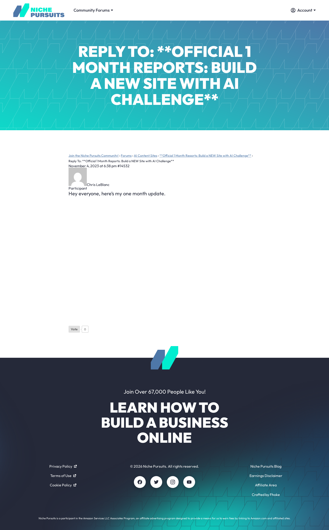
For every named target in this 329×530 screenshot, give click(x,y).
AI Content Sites (145, 156)
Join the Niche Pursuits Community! (94, 156)
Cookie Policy (63, 485)
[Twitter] (156, 482)
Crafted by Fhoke (266, 494)
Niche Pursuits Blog (265, 466)
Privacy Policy (63, 466)
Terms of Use (63, 475)
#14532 (123, 166)
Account (303, 10)
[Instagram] (173, 482)
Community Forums (93, 10)
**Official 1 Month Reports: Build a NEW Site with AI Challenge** (205, 156)
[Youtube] (189, 482)
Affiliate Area (266, 485)
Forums (126, 156)
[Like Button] (74, 329)
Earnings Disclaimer (265, 475)
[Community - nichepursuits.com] (38, 10)
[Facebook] (140, 482)
